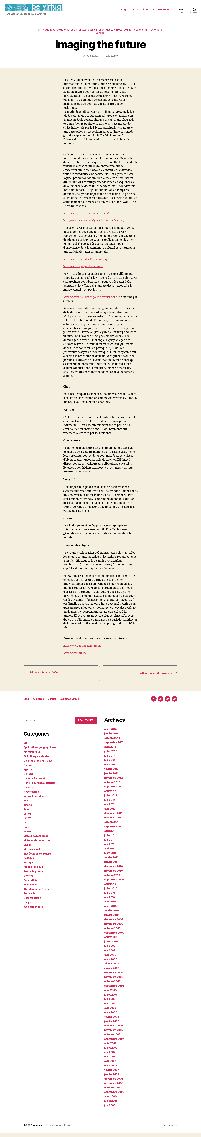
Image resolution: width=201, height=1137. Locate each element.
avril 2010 (110, 906)
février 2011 (112, 861)
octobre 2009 (113, 932)
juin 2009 (110, 950)
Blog (123, 11)
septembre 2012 (114, 791)
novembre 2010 (114, 875)
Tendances (95, 38)
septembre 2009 (115, 937)
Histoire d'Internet (35, 782)
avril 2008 (110, 1012)
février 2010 (112, 915)
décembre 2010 (114, 870)
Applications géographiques (42, 752)
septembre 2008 (115, 990)
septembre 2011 (114, 830)
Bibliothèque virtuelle (38, 760)
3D (25, 747)
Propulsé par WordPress (58, 1129)
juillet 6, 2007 (111, 61)
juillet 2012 (111, 800)
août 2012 (110, 795)
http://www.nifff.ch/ (75, 658)
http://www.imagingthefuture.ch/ (84, 650)
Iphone (28, 809)
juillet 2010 (111, 892)
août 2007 (111, 1047)
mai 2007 (110, 1061)
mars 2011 (111, 857)
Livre (27, 831)
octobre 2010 (113, 879)
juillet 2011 (111, 839)
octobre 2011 (112, 826)
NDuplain (94, 61)
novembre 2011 (114, 822)
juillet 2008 (111, 999)
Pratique (29, 867)
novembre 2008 (114, 981)
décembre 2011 (114, 817)
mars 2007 (111, 1069)
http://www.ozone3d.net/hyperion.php (87, 264)
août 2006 (111, 1100)
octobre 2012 (112, 786)
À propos (133, 11)
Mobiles (29, 836)
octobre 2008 (113, 985)
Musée (28, 849)
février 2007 (112, 1074)
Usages (108, 38)
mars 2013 (111, 768)
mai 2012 (110, 808)
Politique (29, 862)
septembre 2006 (115, 1096)
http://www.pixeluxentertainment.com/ (88, 218)
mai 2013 (110, 764)
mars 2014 (111, 733)
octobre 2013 (112, 742)
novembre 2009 (114, 928)
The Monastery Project (38, 893)
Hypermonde (32, 796)
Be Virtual (37, 1129)
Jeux (109, 34)
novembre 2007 (114, 1034)
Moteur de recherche (37, 840)
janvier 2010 (112, 919)
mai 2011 (110, 848)
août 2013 (110, 751)
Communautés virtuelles (77, 34)
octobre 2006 (113, 1092)
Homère (29, 791)
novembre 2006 (114, 1087)
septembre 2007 (115, 1043)
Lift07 (27, 822)
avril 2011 (110, 853)
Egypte (28, 774)
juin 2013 (110, 760)
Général (29, 778)
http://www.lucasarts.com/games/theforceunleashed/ (96, 225)
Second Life (152, 34)
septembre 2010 (114, 884)
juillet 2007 (111, 1052)
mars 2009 (111, 963)
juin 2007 (110, 1056)
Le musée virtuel (160, 11)
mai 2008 (110, 1007)
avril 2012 (110, 813)
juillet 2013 (111, 755)
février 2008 (112, 1021)
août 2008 (111, 994)
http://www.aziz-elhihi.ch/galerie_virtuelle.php (93, 302)
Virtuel (145, 11)
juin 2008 (110, 1003)
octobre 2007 (113, 1039)
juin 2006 (110, 1109)
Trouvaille (30, 898)
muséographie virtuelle (39, 858)
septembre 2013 (114, 746)
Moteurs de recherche (38, 844)
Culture (99, 34)
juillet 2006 (111, 1105)
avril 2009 (110, 959)
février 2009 (112, 968)
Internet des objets (36, 800)
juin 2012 (110, 804)
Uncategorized (33, 902)
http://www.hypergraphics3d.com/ (85, 271)
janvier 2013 (112, 777)
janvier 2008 (112, 1025)
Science (138, 34)
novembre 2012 (114, 782)
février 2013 (112, 773)
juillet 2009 (111, 946)
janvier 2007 (112, 1078)
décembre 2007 (114, 1030)
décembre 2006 (114, 1083)
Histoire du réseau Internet (41, 787)
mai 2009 (110, 954)
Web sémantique (34, 911)
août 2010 (110, 888)
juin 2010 (110, 897)
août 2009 (111, 941)
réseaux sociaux (34, 871)
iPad (26, 805)
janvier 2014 (112, 738)
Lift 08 (28, 818)
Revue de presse (34, 875)
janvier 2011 (112, 866)
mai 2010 (110, 901)
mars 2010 (111, 910)
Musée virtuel (123, 34)
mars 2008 (111, 1016)
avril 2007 (110, 1065)
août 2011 (110, 835)
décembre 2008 (114, 977)
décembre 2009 (114, 923)
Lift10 (27, 827)
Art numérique (50, 34)
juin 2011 (110, 844)
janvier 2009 (112, 972)
